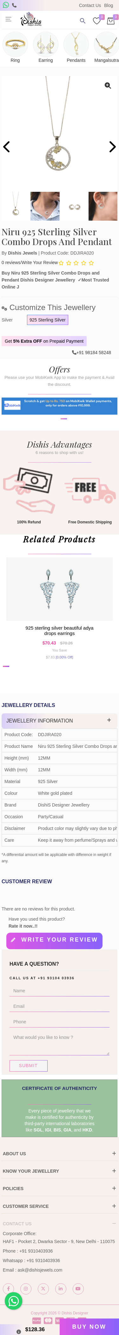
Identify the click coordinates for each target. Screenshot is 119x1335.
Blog (108, 5)
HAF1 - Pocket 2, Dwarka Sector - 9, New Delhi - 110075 (59, 1241)
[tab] (59, 721)
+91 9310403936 (36, 1251)
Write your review (59, 939)
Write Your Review (40, 262)
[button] (55, 440)
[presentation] (7, 147)
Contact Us (90, 5)
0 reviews (11, 262)
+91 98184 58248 (93, 352)
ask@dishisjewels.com (39, 1270)
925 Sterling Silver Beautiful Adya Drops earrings (59, 630)
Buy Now (89, 1327)
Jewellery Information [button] (39, 720)
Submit (28, 1065)
